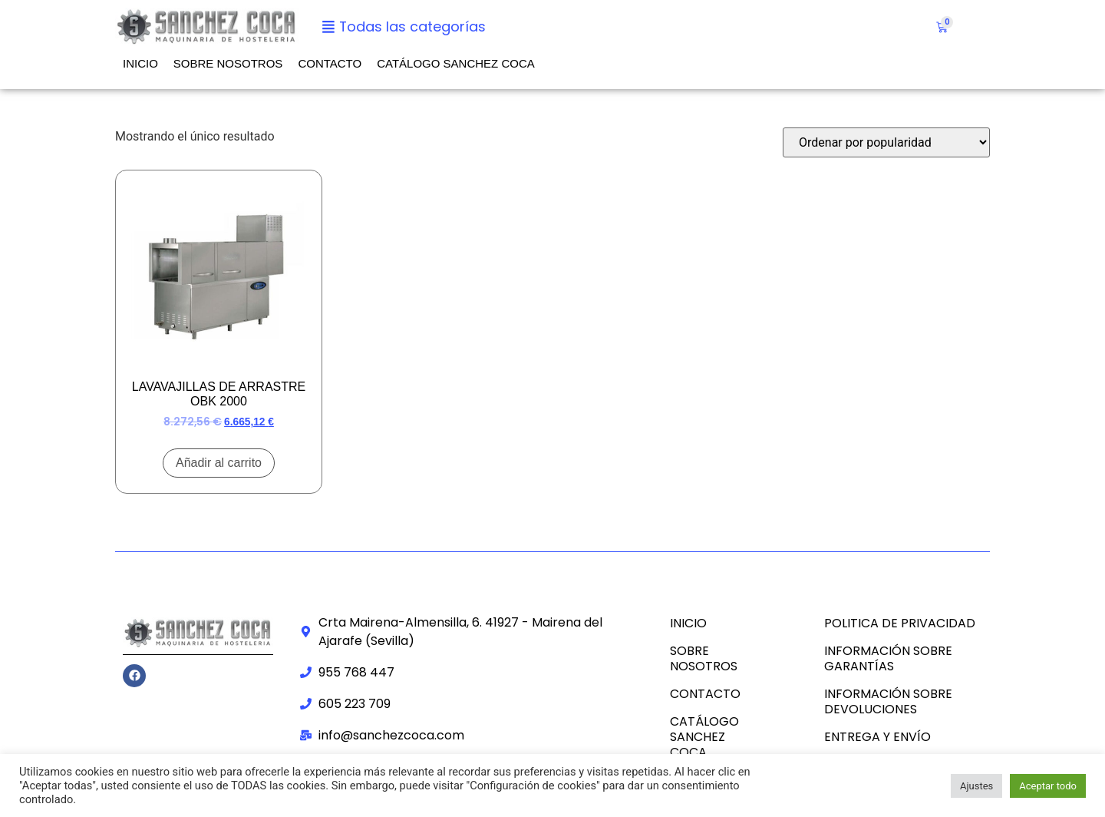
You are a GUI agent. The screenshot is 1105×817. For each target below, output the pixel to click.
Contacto (329, 63)
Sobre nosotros (228, 63)
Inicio (140, 63)
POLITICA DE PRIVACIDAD (899, 623)
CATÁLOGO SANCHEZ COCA (456, 63)
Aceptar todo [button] (1048, 786)
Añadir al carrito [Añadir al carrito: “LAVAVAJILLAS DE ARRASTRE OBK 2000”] (219, 462)
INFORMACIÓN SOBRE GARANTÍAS (888, 658)
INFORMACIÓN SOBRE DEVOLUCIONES (888, 701)
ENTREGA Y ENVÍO (877, 737)
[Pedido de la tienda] (886, 142)
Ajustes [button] (976, 786)
